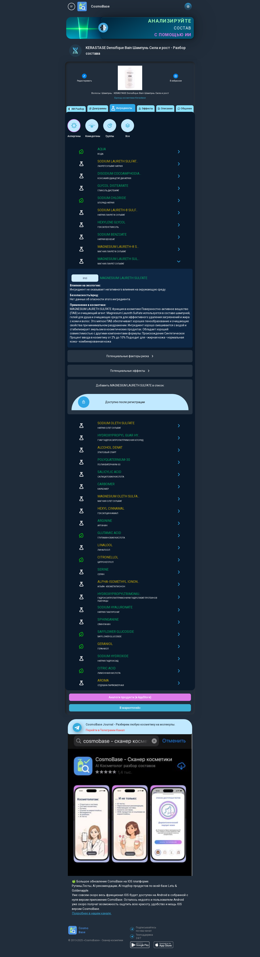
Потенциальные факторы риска (130, 356)
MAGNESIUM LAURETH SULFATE (123, 278)
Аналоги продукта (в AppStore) (130, 697)
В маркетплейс (130, 707)
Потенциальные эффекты (130, 371)
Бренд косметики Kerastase (130, 98)
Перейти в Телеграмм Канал (105, 730)
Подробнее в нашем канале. (92, 913)
